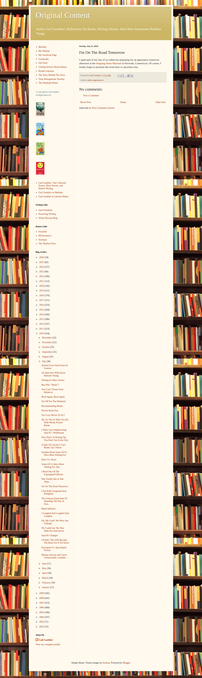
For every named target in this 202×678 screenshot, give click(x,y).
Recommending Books (52, 406)
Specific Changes (49, 535)
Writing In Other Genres (52, 380)
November (47, 342)
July (44, 361)
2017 (42, 300)
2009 (42, 593)
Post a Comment (91, 95)
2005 (42, 612)
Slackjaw (43, 239)
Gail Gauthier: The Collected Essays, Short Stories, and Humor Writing (52, 186)
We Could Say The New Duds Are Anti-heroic (52, 529)
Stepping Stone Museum (108, 63)
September (47, 352)
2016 (42, 305)
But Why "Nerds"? (50, 385)
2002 (42, 626)
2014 (42, 314)
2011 (41, 328)
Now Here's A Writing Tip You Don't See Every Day (54, 438)
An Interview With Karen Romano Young (53, 374)
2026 (42, 257)
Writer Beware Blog (48, 218)
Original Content (63, 15)
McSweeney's (45, 235)
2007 (42, 603)
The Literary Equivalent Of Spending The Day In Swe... (54, 501)
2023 (42, 271)
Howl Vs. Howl (48, 459)
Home (123, 102)
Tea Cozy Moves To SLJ (53, 415)
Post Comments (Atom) (103, 108)
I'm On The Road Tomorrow (54, 486)
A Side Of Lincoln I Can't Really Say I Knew (53, 446)
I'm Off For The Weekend (53, 401)
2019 (42, 290)
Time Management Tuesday (52, 79)
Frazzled (43, 231)
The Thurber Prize (47, 243)
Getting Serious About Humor (53, 67)
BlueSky (43, 47)
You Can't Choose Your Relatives (52, 391)
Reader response (46, 71)
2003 (42, 622)
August (45, 356)
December (47, 337)
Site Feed (43, 63)
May (44, 568)
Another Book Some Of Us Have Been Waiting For (54, 453)
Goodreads (44, 59)
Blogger (126, 663)
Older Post (161, 102)
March (45, 578)
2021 (42, 281)
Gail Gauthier (46, 640)
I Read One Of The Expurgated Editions (52, 473)
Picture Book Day (49, 410)
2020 (42, 286)
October (46, 347)
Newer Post (85, 102)
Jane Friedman (45, 210)
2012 (42, 324)
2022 (42, 276)
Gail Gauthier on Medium (51, 192)
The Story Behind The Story (52, 75)
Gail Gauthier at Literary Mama (53, 196)
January (46, 587)
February (46, 582)
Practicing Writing (47, 214)
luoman (106, 663)
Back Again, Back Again (53, 397)
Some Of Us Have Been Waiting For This (52, 465)
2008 (42, 598)
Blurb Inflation (48, 508)
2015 (42, 310)
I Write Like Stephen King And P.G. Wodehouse (53, 431)
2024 (42, 267)
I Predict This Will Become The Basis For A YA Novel (55, 541)
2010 (42, 333)
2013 (42, 319)
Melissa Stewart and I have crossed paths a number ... (54, 556)
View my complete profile (48, 644)
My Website (44, 51)
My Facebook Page (48, 55)
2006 (42, 607)
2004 (42, 617)
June (44, 563)
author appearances (95, 80)
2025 (42, 262)
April (44, 573)
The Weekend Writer (48, 83)
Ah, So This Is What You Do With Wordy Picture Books (54, 422)
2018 (42, 295)
